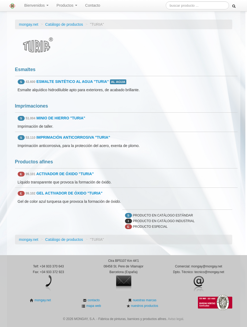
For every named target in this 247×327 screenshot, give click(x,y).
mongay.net (28, 24)
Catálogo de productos (64, 24)
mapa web (93, 306)
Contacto (92, 5)
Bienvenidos (36, 5)
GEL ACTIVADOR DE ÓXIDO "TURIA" (69, 193)
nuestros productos (144, 306)
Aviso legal (175, 319)
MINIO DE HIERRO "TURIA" (60, 118)
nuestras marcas (144, 300)
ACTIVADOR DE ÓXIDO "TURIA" (65, 174)
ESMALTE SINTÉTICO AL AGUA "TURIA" (72, 81)
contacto (93, 300)
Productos (67, 5)
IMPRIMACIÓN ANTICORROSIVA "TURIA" (73, 137)
